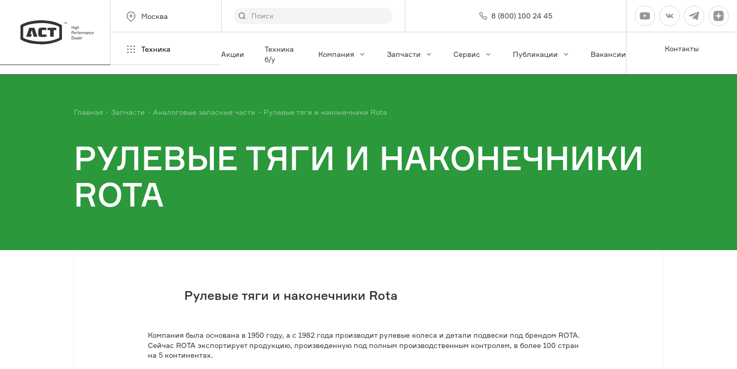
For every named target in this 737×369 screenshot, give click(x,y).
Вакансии (608, 54)
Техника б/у (279, 54)
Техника (147, 49)
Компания (342, 54)
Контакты (682, 48)
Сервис (472, 54)
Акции (232, 54)
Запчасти (410, 54)
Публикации (541, 54)
